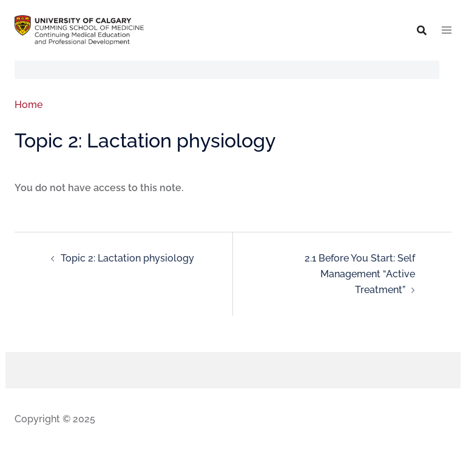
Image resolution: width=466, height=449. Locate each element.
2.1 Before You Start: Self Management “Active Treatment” (360, 273)
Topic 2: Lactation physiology (127, 258)
